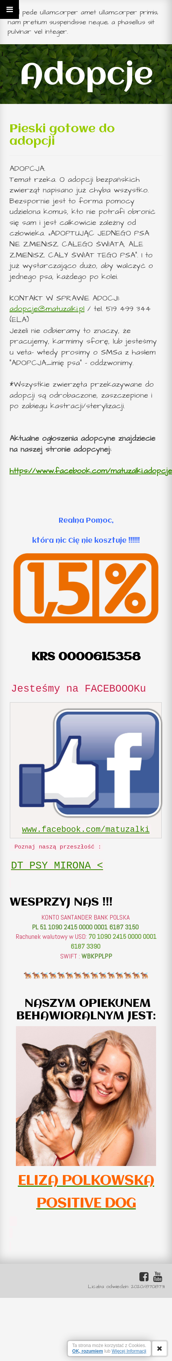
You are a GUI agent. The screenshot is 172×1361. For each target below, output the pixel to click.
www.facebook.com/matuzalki (86, 829)
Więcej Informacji (129, 1351)
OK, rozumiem (87, 1351)
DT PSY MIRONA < (57, 866)
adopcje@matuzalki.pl (46, 308)
